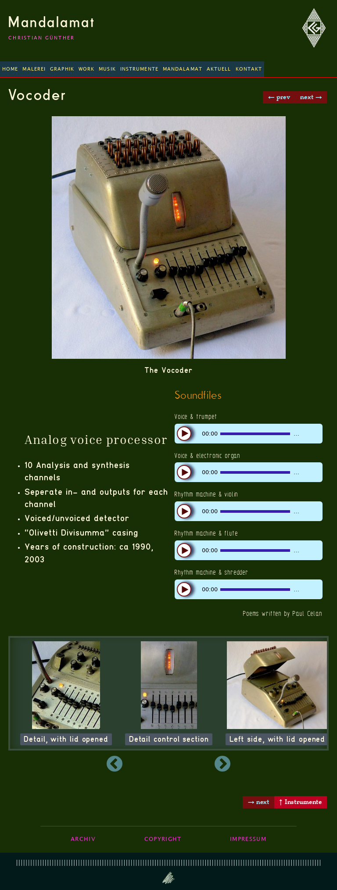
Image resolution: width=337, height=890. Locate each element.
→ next (258, 802)
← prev (279, 97)
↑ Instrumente (300, 802)
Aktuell (219, 69)
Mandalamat (51, 22)
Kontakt (249, 69)
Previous (66, 764)
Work (86, 69)
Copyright (163, 839)
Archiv (83, 839)
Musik (107, 69)
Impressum (248, 839)
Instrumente (139, 69)
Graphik (62, 69)
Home (10, 69)
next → (311, 97)
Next (269, 764)
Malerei (34, 69)
